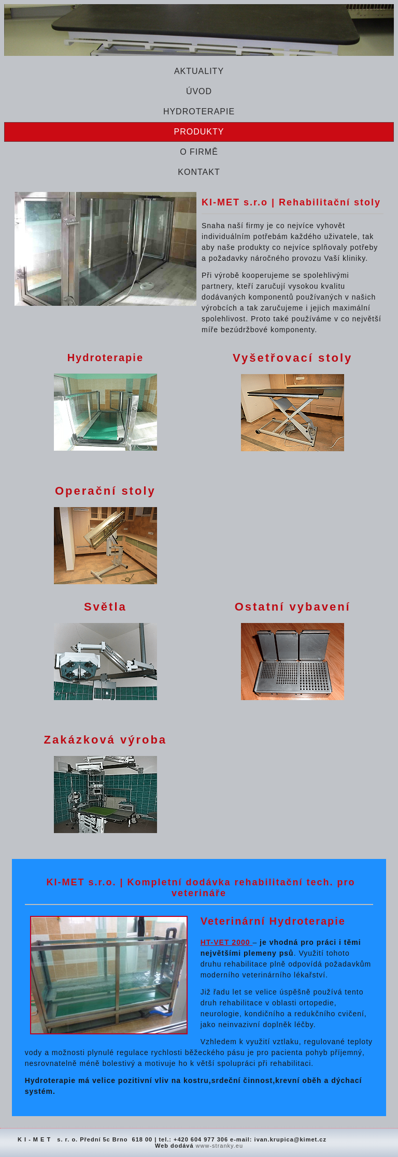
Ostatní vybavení (293, 606)
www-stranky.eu (219, 1146)
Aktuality (199, 71)
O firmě (199, 151)
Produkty (199, 131)
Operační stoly (105, 490)
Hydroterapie (199, 111)
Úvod (199, 91)
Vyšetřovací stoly (292, 357)
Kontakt (199, 172)
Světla (105, 606)
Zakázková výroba (105, 739)
